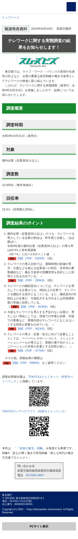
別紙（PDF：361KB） (32, 328)
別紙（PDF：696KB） (26, 362)
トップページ (11, 17)
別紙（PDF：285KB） (32, 280)
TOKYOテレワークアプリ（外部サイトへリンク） (35, 411)
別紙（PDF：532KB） (32, 258)
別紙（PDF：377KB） (32, 350)
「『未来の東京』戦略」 (30, 448)
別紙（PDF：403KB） (35, 306)
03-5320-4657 (35, 475)
